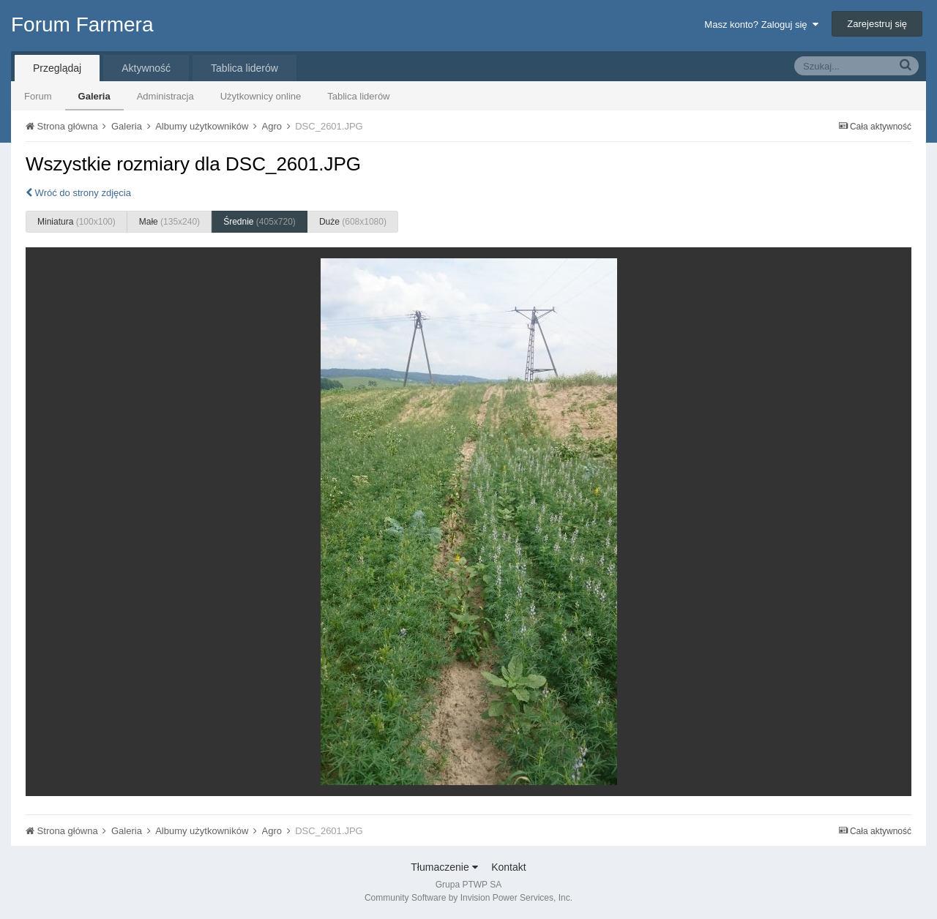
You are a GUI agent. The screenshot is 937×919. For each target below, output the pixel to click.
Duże (353, 222)
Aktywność (146, 68)
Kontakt (508, 867)
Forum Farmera (82, 24)
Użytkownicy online (261, 96)
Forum (38, 96)
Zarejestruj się (877, 23)
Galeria (94, 96)
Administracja (165, 96)
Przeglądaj (57, 68)
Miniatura (76, 222)
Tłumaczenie (444, 867)
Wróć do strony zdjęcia (78, 192)
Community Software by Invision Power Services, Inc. (468, 898)
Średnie (259, 222)
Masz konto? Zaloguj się (761, 24)
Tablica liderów (358, 96)
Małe (169, 222)
